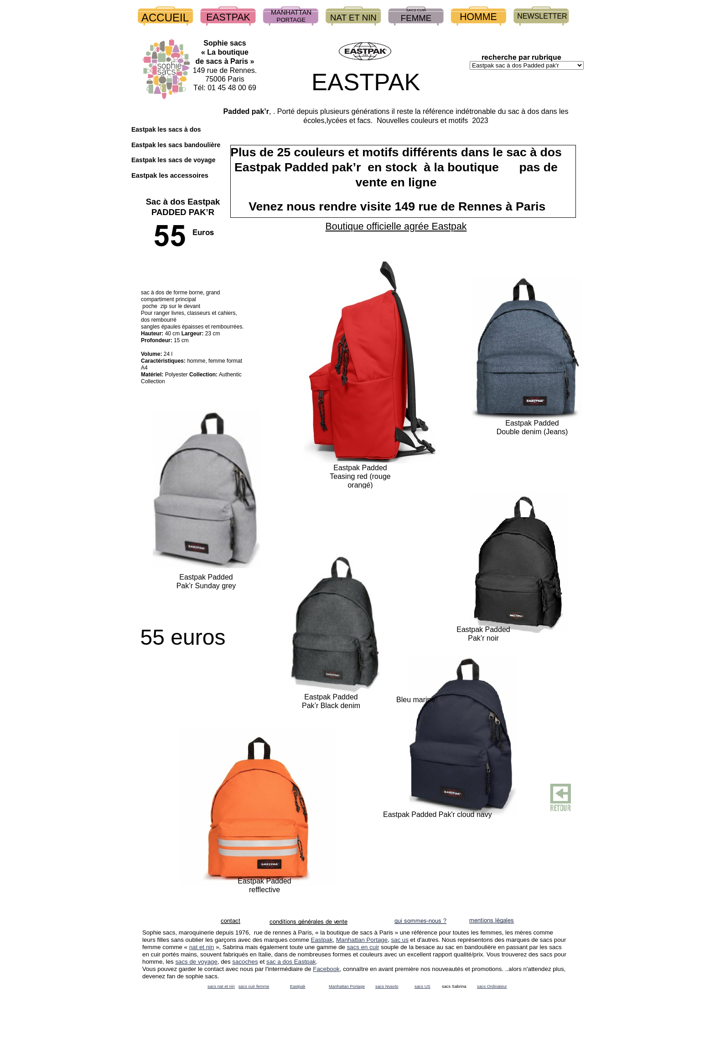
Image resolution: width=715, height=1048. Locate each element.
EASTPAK (228, 17)
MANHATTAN (291, 12)
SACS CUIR (416, 10)
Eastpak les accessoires (169, 175)
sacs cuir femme (253, 986)
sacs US (422, 986)
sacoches (245, 961)
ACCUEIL (165, 17)
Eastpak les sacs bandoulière (175, 145)
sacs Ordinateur (492, 986)
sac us (399, 939)
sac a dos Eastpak (291, 961)
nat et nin (201, 947)
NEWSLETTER (542, 16)
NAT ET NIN (353, 17)
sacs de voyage (196, 961)
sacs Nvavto (387, 986)
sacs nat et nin (221, 986)
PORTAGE (291, 19)
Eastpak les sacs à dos (166, 129)
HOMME (478, 16)
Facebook (326, 969)
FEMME (416, 18)
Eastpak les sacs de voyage (173, 160)
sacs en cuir (363, 947)
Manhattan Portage (362, 939)
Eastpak (322, 939)
